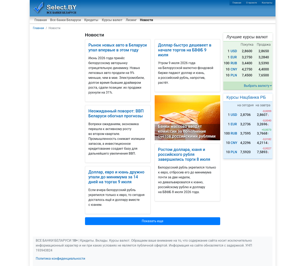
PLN (233, 75)
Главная (236, 2)
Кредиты (91, 20)
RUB (233, 63)
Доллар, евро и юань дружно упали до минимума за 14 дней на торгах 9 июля (116, 177)
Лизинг (131, 20)
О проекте (251, 2)
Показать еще (152, 221)
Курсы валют (112, 20)
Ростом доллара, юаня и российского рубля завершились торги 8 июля (184, 154)
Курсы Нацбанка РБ (246, 97)
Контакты (267, 2)
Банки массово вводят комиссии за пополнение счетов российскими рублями (187, 131)
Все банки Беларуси (65, 20)
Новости (146, 20)
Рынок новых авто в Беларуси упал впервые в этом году (117, 47)
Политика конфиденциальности (60, 258)
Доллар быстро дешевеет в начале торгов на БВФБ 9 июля (184, 50)
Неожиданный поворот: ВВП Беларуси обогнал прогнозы (116, 113)
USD (233, 51)
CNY (233, 69)
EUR (233, 57)
